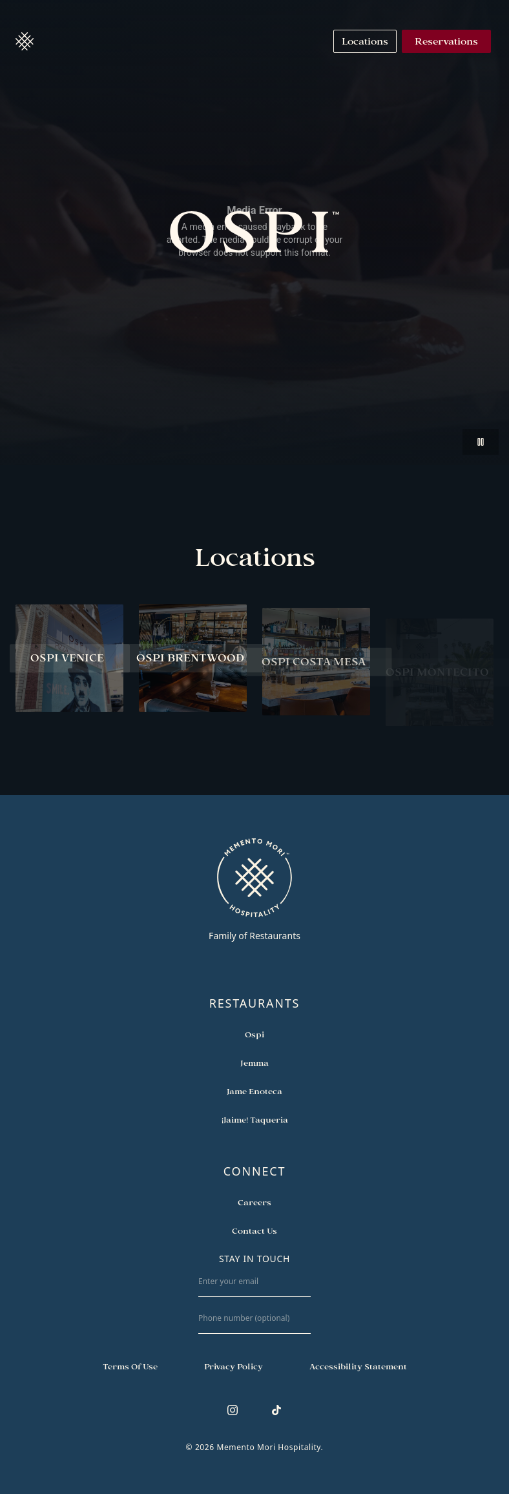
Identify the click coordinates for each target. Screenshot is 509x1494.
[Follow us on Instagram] (232, 1410)
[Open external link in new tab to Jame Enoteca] (254, 1091)
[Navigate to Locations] (365, 41)
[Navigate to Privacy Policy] (233, 1366)
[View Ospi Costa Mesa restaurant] (316, 671)
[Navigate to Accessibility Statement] (358, 1366)
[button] (25, 41)
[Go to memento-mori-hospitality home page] (254, 889)
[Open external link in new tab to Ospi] (254, 1034)
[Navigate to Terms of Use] (130, 1366)
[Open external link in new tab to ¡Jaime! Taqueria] (255, 1119)
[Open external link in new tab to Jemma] (254, 1062)
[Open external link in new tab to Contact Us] (254, 1230)
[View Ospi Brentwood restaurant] (193, 660)
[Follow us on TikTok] (276, 1410)
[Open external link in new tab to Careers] (254, 1202)
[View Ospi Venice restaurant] (69, 658)
